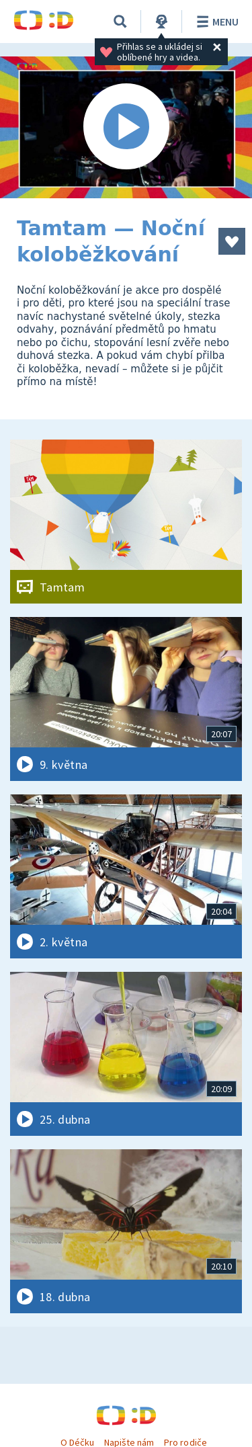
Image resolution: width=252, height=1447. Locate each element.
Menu (215, 21)
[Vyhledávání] (120, 21)
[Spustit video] (126, 127)
